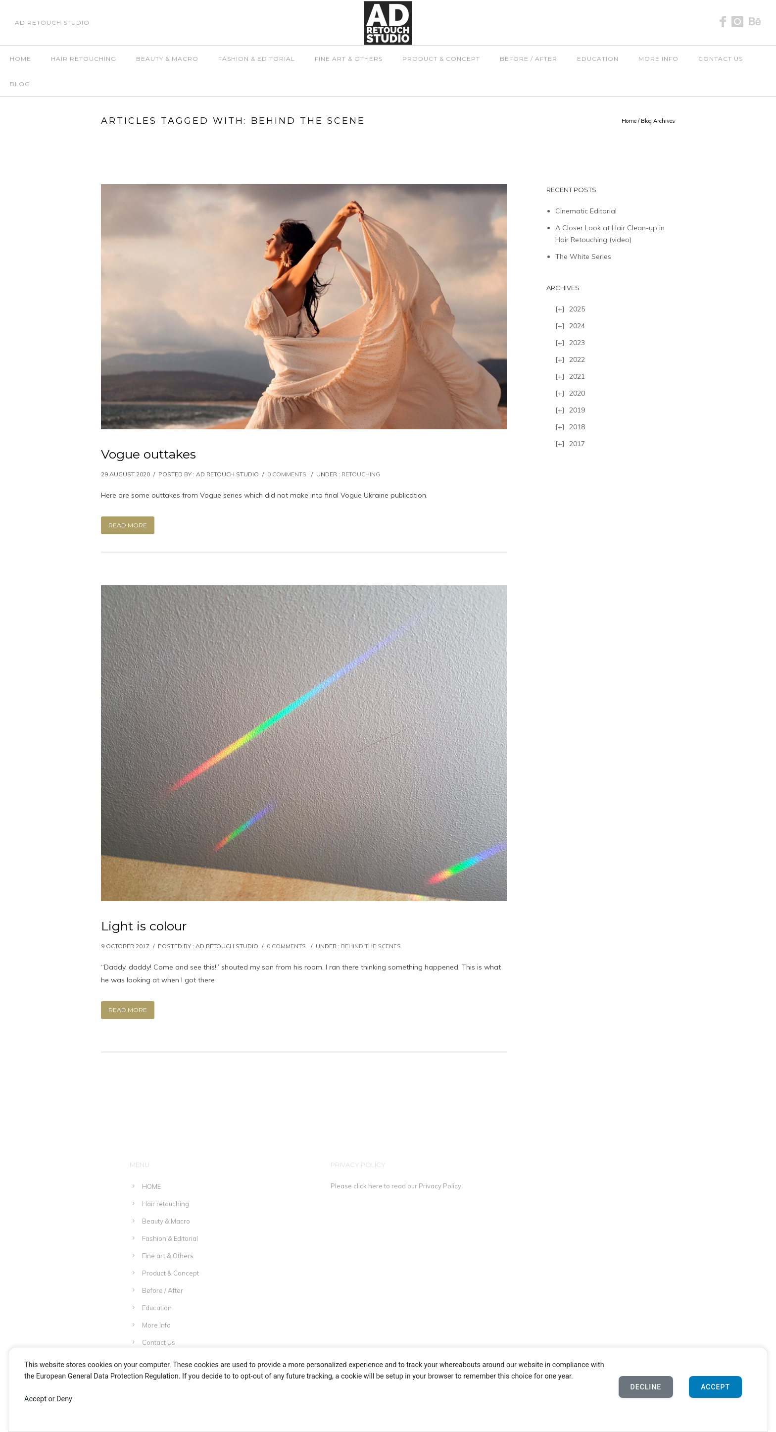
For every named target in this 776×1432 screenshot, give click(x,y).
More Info (658, 58)
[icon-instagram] (740, 22)
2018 (577, 426)
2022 (577, 359)
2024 (577, 325)
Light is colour (144, 926)
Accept (715, 1387)
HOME (20, 58)
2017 (577, 443)
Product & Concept (441, 58)
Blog (20, 84)
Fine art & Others (349, 58)
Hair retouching (83, 58)
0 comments (286, 474)
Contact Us (720, 58)
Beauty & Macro (167, 58)
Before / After (528, 58)
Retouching (360, 474)
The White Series (583, 256)
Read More (127, 525)
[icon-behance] (755, 22)
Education (598, 58)
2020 (577, 393)
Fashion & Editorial (256, 58)
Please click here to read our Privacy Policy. (397, 1186)
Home (629, 120)
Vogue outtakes (148, 454)
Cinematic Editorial (586, 210)
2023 (577, 342)
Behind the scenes (371, 946)
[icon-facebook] (725, 22)
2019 (577, 410)
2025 (577, 309)
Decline (646, 1387)
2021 (577, 376)
